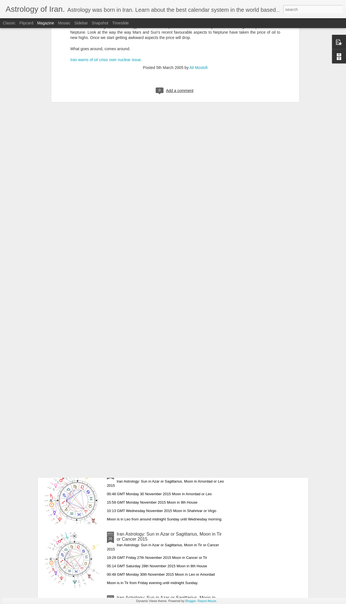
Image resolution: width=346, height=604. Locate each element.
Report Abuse (207, 601)
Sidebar (81, 23)
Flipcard (26, 23)
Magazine (45, 23)
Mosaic (64, 23)
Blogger (190, 601)
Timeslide (120, 23)
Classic (9, 23)
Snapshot (100, 23)
